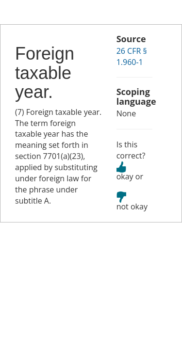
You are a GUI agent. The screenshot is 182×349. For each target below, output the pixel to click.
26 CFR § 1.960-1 (131, 56)
